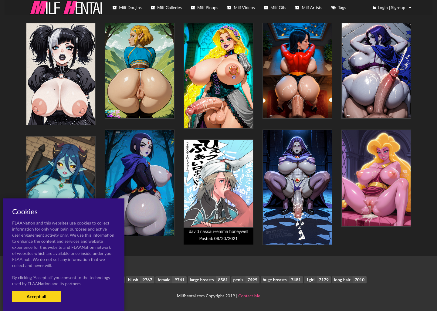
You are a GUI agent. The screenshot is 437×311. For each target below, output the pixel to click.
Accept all (36, 296)
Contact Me (249, 295)
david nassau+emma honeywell (218, 231)
